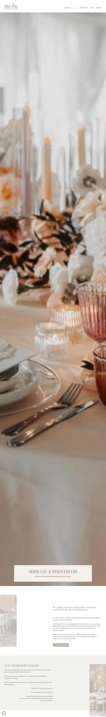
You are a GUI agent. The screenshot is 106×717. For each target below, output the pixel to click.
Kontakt (99, 8)
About (92, 8)
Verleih (75, 8)
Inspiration (83, 8)
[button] (4, 713)
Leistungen (67, 8)
